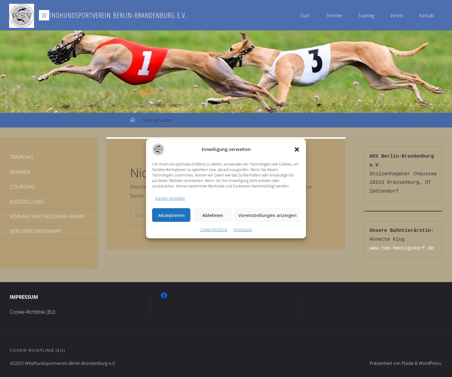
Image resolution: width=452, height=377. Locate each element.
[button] (297, 149)
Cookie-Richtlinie (214, 229)
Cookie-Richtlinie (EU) (32, 312)
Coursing (22, 186)
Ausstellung (26, 201)
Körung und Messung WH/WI (47, 216)
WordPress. (430, 363)
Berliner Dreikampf (35, 231)
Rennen (20, 172)
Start (305, 15)
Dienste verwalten (170, 198)
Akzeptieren (171, 215)
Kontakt (427, 15)
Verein (397, 15)
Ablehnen (212, 215)
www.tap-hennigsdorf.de (402, 248)
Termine (334, 15)
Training (366, 15)
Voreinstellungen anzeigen (267, 215)
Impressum (243, 229)
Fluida (407, 363)
